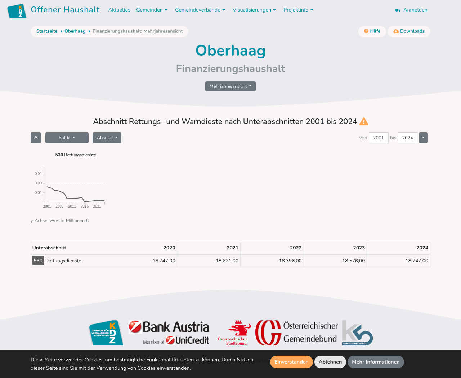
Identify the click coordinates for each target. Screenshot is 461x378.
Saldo (65, 137)
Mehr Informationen (376, 361)
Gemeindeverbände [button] (201, 9)
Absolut (105, 137)
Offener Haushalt (65, 11)
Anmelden (411, 9)
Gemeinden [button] (152, 9)
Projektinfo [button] (299, 9)
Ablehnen (330, 361)
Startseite (46, 31)
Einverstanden (291, 361)
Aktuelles (119, 9)
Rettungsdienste (75, 155)
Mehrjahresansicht (229, 86)
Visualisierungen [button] (255, 9)
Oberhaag (75, 31)
